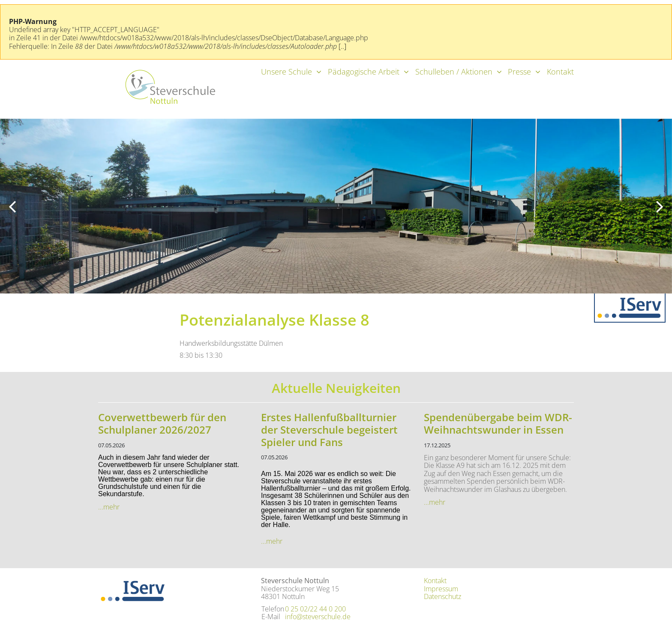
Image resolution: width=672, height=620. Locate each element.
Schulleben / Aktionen (453, 71)
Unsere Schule (286, 71)
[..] (342, 46)
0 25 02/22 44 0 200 (315, 609)
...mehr (109, 507)
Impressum (441, 588)
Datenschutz (442, 596)
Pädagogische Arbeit (363, 71)
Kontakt (560, 71)
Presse (519, 71)
